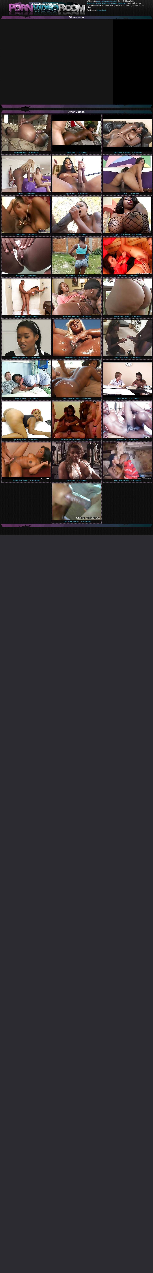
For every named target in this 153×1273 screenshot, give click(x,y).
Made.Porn (122, 3)
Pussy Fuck (101, 10)
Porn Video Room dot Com (106, 1)
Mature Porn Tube (94, 3)
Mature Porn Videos (109, 3)
